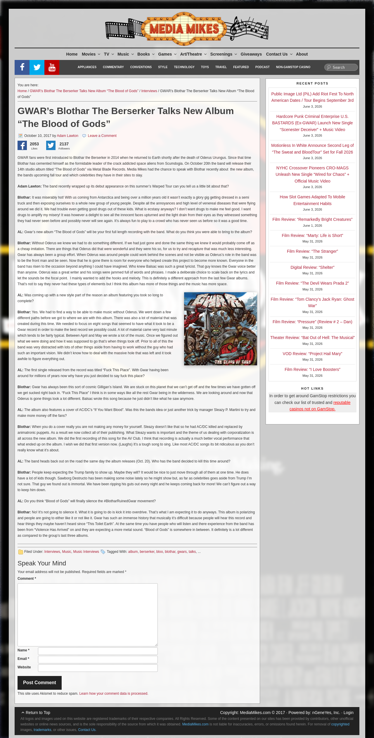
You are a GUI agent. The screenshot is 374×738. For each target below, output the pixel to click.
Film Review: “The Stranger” (312, 251)
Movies (91, 54)
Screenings (224, 54)
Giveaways (251, 54)
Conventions (141, 67)
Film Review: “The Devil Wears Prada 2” (312, 283)
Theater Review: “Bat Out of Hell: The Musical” (312, 337)
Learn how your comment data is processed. (113, 693)
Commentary (113, 67)
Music (126, 54)
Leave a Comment (102, 136)
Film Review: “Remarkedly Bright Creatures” (313, 219)
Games (168, 54)
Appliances (87, 67)
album (133, 552)
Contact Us (279, 54)
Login (349, 712)
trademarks (42, 730)
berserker (147, 552)
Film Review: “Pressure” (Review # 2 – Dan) (312, 321)
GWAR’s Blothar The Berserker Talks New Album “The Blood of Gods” (84, 91)
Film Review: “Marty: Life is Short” (312, 235)
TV (109, 54)
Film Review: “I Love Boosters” (312, 369)
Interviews (149, 91)
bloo (159, 552)
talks (192, 552)
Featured (241, 67)
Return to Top (38, 712)
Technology (184, 67)
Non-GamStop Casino (293, 67)
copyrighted (340, 724)
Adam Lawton (67, 136)
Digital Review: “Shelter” (312, 267)
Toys (205, 67)
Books (146, 54)
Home (72, 54)
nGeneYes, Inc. (326, 712)
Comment (27, 579)
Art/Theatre (194, 54)
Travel (221, 67)
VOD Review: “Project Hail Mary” (312, 353)
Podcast (262, 67)
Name (24, 650)
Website (24, 667)
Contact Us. (87, 730)
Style (162, 67)
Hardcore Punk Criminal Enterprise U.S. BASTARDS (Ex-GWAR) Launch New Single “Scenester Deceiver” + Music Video (312, 123)
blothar (170, 552)
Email (23, 659)
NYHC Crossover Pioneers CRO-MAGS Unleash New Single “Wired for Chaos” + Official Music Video (312, 174)
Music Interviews (86, 552)
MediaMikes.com (255, 712)
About (302, 54)
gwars (182, 552)
